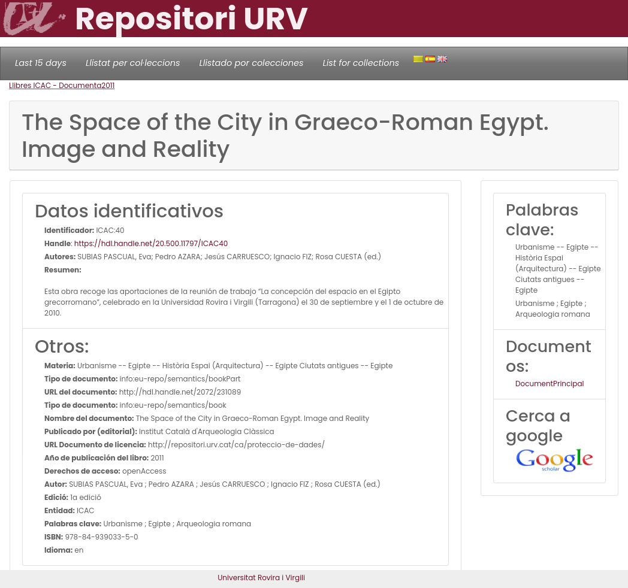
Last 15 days (41, 63)
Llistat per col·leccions (133, 63)
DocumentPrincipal (549, 383)
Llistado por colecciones (252, 63)
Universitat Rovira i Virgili (261, 577)
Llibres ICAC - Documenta (55, 85)
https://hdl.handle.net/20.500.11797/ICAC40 (151, 243)
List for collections (360, 63)
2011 (107, 85)
